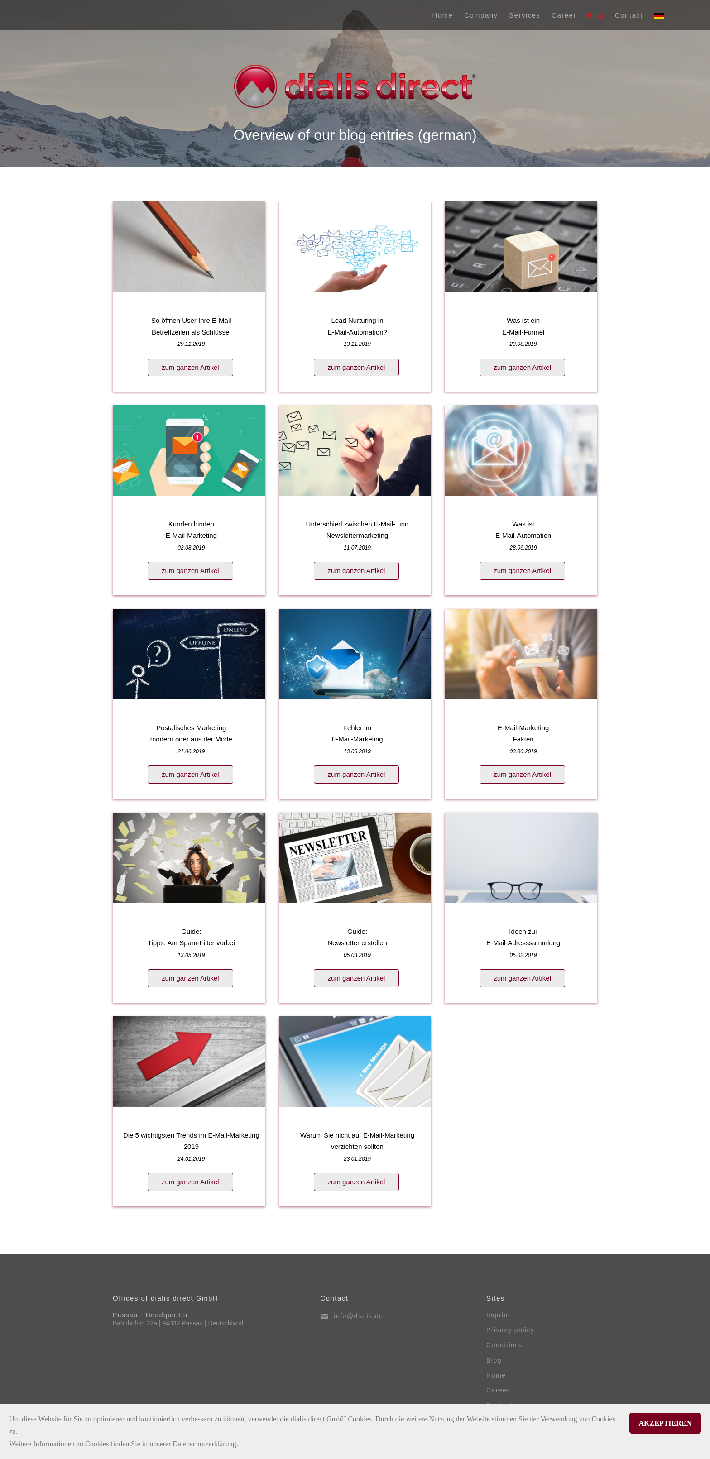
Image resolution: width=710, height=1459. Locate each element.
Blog (494, 1360)
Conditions (504, 1345)
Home (496, 1375)
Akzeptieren (665, 1423)
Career (498, 1390)
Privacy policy (510, 1330)
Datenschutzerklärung (204, 1444)
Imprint (498, 1315)
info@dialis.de (358, 1316)
